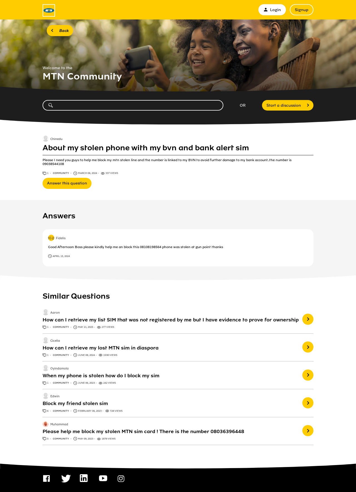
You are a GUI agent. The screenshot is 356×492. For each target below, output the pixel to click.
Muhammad (59, 424)
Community (61, 173)
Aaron (55, 313)
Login (272, 10)
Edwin (55, 397)
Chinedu (56, 139)
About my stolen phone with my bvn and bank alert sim (146, 148)
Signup (301, 10)
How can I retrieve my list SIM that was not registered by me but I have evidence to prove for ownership (171, 319)
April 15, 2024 (61, 256)
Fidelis (61, 238)
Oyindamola (59, 369)
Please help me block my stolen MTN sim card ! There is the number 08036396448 (143, 431)
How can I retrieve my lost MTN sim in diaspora (101, 347)
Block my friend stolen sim (75, 403)
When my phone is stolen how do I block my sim (101, 375)
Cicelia (55, 341)
